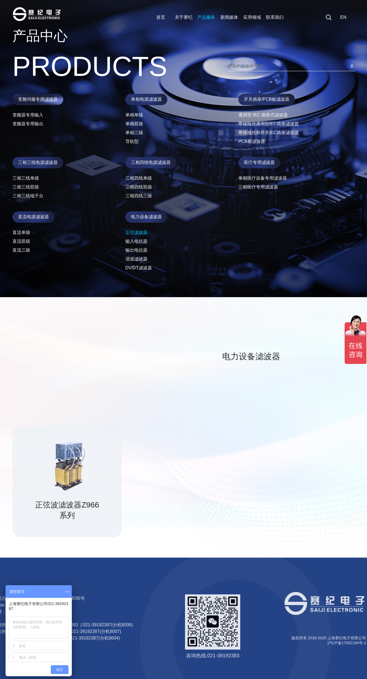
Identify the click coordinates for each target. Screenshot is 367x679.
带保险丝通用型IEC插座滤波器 (268, 123)
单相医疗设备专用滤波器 (262, 178)
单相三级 (134, 132)
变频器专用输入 (27, 115)
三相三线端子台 (27, 195)
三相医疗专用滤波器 (258, 187)
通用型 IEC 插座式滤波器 (263, 115)
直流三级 (21, 250)
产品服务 (206, 17)
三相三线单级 (25, 178)
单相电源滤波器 (146, 99)
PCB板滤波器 (251, 141)
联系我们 (275, 17)
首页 (160, 17)
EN (343, 17)
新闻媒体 (229, 17)
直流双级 (21, 241)
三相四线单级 (138, 178)
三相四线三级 (138, 195)
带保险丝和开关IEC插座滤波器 (268, 132)
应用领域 (252, 17)
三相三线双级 (25, 187)
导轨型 (132, 141)
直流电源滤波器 (33, 216)
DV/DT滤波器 (138, 267)
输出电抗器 (136, 250)
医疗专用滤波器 (259, 162)
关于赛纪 (183, 17)
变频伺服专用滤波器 (38, 99)
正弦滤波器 (136, 232)
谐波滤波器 (136, 259)
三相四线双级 (138, 187)
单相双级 (134, 123)
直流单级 (21, 232)
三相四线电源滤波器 (151, 162)
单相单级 (134, 115)
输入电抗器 (136, 241)
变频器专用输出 (27, 123)
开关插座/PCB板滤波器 (266, 99)
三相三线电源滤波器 (38, 162)
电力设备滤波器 (146, 216)
